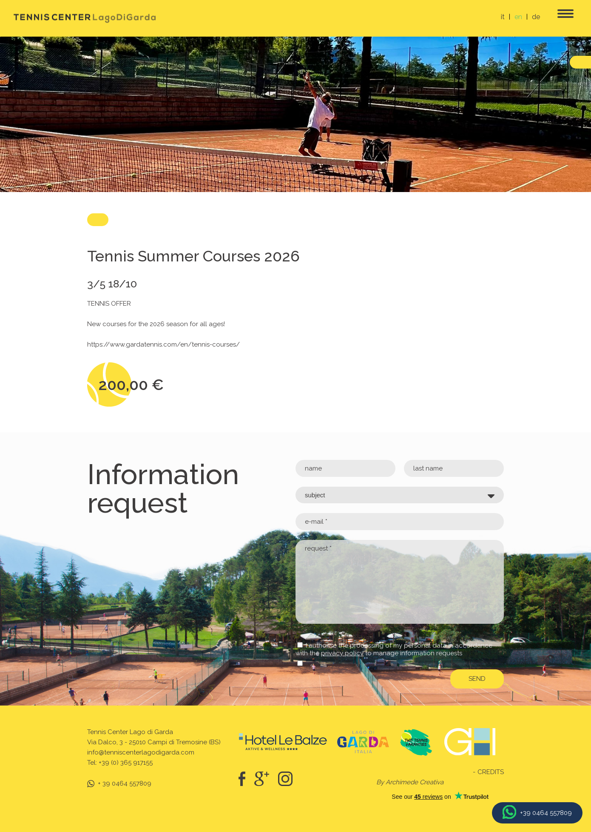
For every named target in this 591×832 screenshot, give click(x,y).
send (477, 679)
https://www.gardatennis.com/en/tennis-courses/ (163, 344)
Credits (490, 772)
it (503, 17)
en (518, 17)
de (536, 17)
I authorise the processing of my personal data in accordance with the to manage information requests (394, 649)
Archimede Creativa (414, 782)
